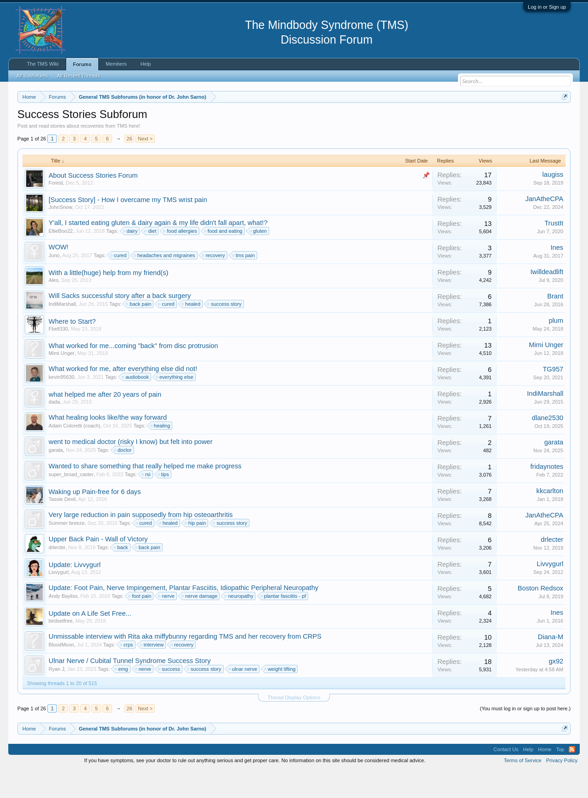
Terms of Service (523, 788)
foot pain (140, 623)
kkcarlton (550, 518)
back (121, 575)
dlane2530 (547, 445)
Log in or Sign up (547, 7)
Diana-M (550, 664)
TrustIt (553, 250)
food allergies (180, 258)
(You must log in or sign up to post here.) (525, 736)
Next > (145, 166)
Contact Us (505, 777)
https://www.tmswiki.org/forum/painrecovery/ (437, 119)
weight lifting (280, 696)
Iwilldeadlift (547, 299)
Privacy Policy (561, 788)
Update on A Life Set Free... (90, 641)
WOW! (58, 274)
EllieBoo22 (61, 258)
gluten (258, 258)
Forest (56, 210)
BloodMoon (61, 672)
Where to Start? (72, 349)
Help (146, 64)
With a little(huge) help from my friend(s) (109, 300)
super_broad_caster (71, 502)
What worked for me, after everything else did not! (123, 396)
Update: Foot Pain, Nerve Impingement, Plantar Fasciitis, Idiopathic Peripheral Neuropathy (183, 615)
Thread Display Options (294, 725)
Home (544, 777)
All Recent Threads (78, 76)
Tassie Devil (62, 526)
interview (152, 672)
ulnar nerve (243, 696)
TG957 (553, 396)
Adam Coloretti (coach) (75, 453)
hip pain (196, 550)
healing (160, 453)
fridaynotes (547, 494)
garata (56, 477)
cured (119, 283)
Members (116, 64)
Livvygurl (58, 599)
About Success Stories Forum (93, 203)
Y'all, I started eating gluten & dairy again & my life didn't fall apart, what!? (158, 250)
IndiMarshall (62, 331)
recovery (214, 283)
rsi (146, 502)
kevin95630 (61, 404)
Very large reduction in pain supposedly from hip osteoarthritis (141, 542)
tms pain (244, 283)
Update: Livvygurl (75, 592)
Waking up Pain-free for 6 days (95, 519)
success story (225, 331)
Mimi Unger (61, 380)
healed (191, 331)
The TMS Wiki (43, 64)
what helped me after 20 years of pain (105, 422)
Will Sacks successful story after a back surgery (120, 323)
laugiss (553, 202)
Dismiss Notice (563, 118)
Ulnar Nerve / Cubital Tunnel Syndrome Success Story (130, 688)
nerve (167, 623)
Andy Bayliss (63, 623)
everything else (175, 404)
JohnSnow (60, 234)
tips (163, 502)
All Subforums (32, 76)
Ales (53, 307)
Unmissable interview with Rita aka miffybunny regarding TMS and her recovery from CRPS (185, 664)
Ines (557, 275)
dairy (131, 258)
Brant (555, 323)
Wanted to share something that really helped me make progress (145, 493)
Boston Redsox (540, 615)
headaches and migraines (165, 283)
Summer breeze (67, 550)
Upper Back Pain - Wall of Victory (98, 566)
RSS (572, 777)
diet (150, 258)
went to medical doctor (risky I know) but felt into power (131, 469)
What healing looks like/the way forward (108, 445)
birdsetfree (61, 648)
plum (555, 348)
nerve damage (199, 623)
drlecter (57, 575)
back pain (139, 331)
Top (560, 777)
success (169, 696)
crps (127, 672)
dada (54, 429)
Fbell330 (58, 356)
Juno (54, 283)
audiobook (136, 404)
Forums (82, 64)
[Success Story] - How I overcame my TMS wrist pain (128, 227)
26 (129, 166)
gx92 (555, 688)
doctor (123, 477)
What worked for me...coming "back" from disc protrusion (133, 373)
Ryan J (56, 696)
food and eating (224, 258)
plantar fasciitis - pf (283, 623)
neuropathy (239, 623)
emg (121, 696)
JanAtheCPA (544, 226)
